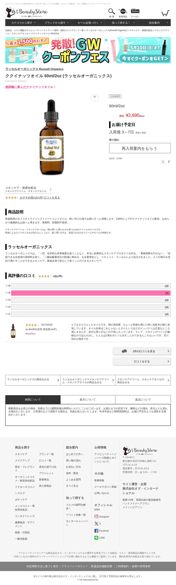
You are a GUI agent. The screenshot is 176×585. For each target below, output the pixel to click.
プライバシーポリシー (74, 566)
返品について (143, 399)
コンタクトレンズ (25, 516)
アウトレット (46, 473)
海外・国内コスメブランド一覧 (69, 30)
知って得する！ (121, 22)
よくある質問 (73, 479)
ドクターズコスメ (25, 487)
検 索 (111, 16)
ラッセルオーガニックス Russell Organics (34, 69)
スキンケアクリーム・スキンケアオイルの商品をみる (140, 381)
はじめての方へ (74, 454)
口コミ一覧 (45, 460)
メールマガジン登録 (105, 487)
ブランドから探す (55, 22)
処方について (88, 399)
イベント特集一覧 (76, 515)
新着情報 (99, 480)
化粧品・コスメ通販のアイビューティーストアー (28, 30)
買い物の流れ (73, 460)
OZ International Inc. (89, 579)
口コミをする (142, 361)
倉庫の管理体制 (141, 566)
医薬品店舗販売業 (101, 566)
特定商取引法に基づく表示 (42, 566)
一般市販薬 (21, 539)
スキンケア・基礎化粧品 (140, 30)
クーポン (135, 16)
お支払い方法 (73, 467)
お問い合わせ (101, 493)
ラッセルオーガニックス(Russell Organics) (106, 30)
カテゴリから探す (21, 22)
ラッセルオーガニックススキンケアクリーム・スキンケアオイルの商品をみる (85, 381)
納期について (33, 399)
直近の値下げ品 (47, 467)
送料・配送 (72, 473)
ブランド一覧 (46, 454)
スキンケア (21, 454)
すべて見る (72, 486)
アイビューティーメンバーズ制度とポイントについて (105, 458)
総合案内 (154, 22)
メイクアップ (22, 460)
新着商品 (123, 16)
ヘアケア (20, 493)
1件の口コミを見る (144, 351)
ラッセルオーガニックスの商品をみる (28, 379)
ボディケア (21, 499)
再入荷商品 (45, 486)
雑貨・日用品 (22, 532)
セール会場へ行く (88, 22)
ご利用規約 (122, 566)
